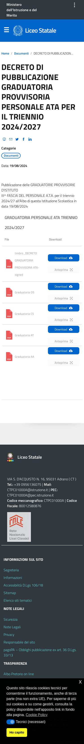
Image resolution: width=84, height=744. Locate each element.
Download (64, 258)
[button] (10, 721)
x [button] (80, 681)
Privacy (9, 634)
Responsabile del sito (19, 642)
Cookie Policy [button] (36, 715)
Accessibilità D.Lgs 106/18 (23, 585)
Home (5, 53)
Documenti (21, 53)
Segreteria (11, 570)
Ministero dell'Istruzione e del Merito (21, 10)
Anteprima (64, 269)
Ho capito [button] (16, 732)
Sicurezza (10, 619)
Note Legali (12, 627)
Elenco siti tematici (18, 600)
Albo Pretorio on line (19, 674)
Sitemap (10, 592)
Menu (6, 30)
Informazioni (13, 577)
